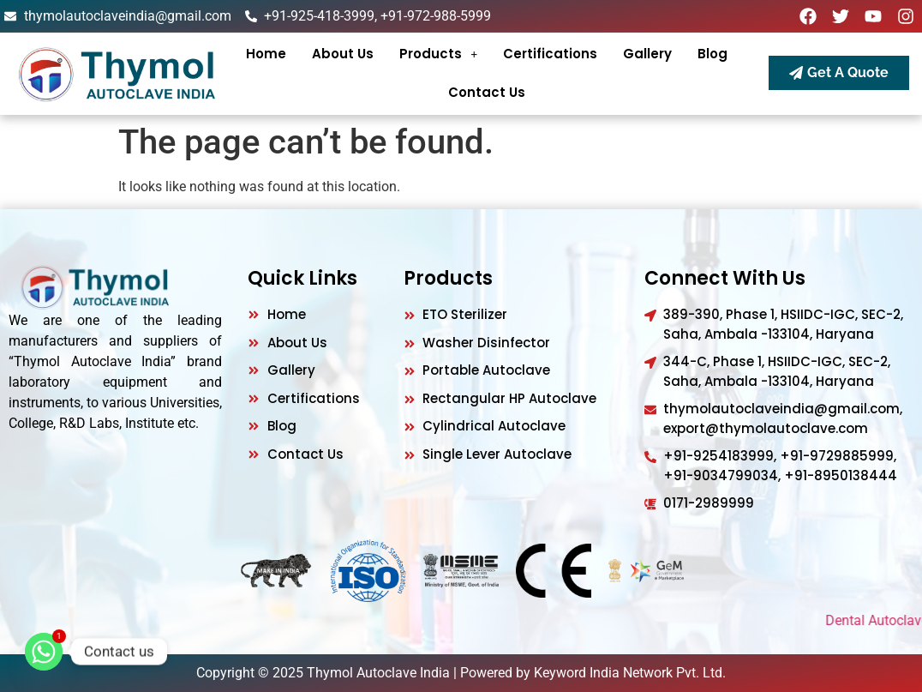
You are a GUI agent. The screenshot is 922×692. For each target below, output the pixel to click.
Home (266, 54)
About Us (343, 54)
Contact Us (486, 92)
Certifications (550, 54)
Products (438, 54)
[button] (438, 53)
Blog (712, 54)
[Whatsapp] (44, 652)
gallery (647, 54)
